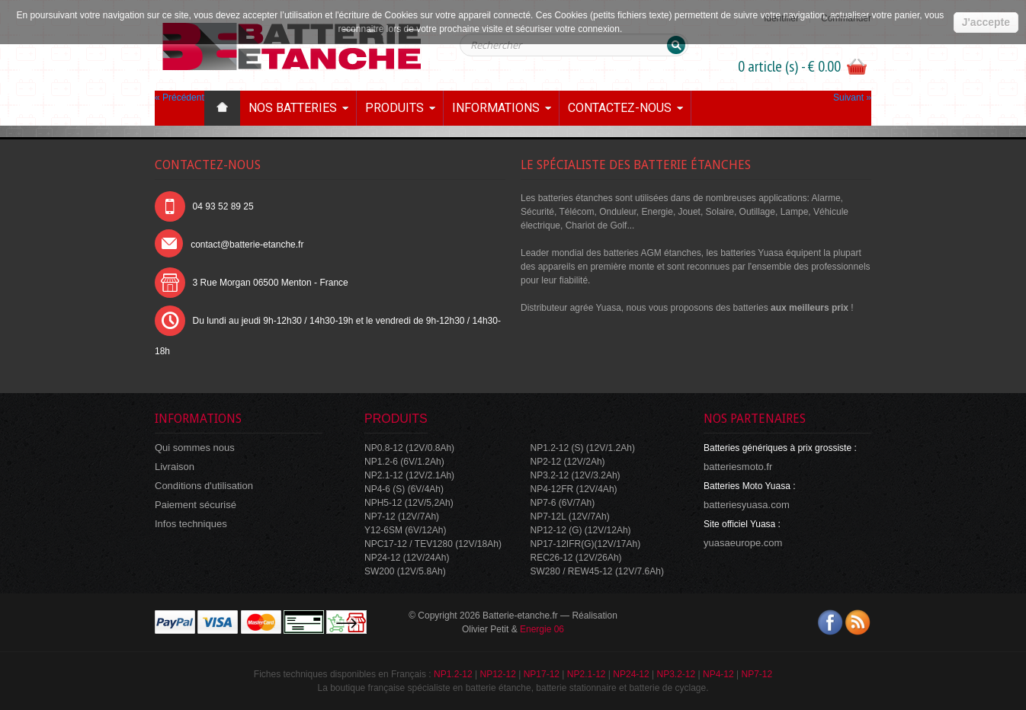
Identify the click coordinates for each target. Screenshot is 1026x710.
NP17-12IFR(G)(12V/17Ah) (586, 544)
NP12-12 (497, 674)
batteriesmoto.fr (738, 466)
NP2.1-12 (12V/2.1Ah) (409, 475)
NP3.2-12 (675, 674)
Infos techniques (191, 523)
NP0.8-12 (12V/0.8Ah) (409, 448)
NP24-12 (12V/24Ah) (406, 557)
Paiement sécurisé (195, 504)
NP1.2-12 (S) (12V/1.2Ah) (583, 448)
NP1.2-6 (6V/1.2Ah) (404, 461)
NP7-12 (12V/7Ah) (401, 516)
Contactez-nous (620, 108)
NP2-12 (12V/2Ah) (568, 461)
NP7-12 (756, 674)
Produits (394, 108)
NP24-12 (631, 674)
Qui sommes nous (195, 447)
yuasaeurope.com (743, 542)
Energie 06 (542, 629)
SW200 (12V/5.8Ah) (405, 571)
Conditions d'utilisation (204, 485)
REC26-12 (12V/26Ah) (576, 557)
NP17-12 (541, 674)
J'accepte (986, 22)
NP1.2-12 (453, 674)
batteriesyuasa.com (747, 504)
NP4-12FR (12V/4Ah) (574, 489)
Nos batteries (292, 108)
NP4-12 (718, 674)
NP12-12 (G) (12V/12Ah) (581, 530)
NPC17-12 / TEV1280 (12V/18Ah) (433, 544)
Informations (496, 108)
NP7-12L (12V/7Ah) (570, 516)
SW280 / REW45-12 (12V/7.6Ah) (597, 571)
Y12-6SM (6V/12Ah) (405, 530)
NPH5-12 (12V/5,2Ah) (409, 502)
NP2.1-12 (586, 674)
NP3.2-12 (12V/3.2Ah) (575, 475)
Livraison (174, 466)
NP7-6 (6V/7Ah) (563, 502)
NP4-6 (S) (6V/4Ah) (404, 489)
